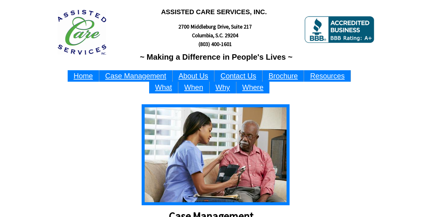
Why (223, 87)
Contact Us (238, 76)
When (193, 87)
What (163, 87)
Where (253, 87)
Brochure (283, 76)
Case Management (135, 76)
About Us (193, 76)
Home (83, 76)
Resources (327, 76)
